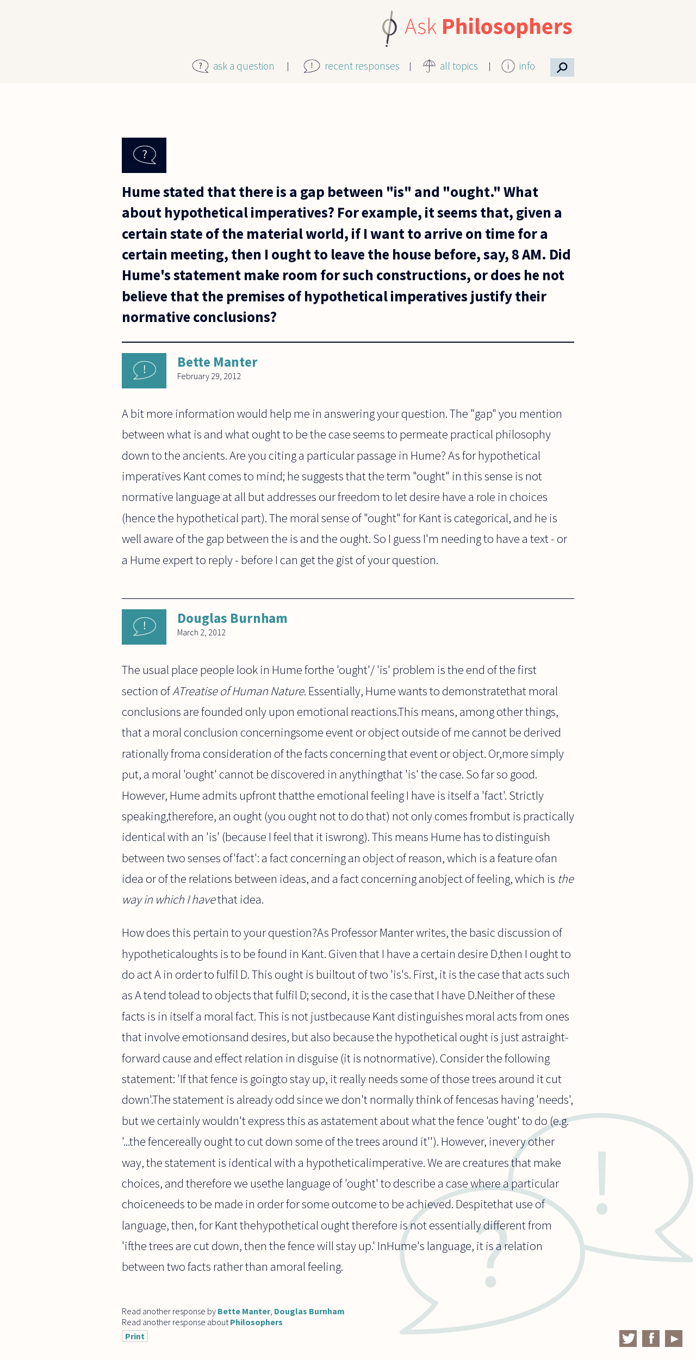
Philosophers (256, 1321)
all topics (459, 65)
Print (135, 1336)
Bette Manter (217, 361)
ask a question (244, 65)
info (527, 65)
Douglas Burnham (232, 618)
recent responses (362, 65)
